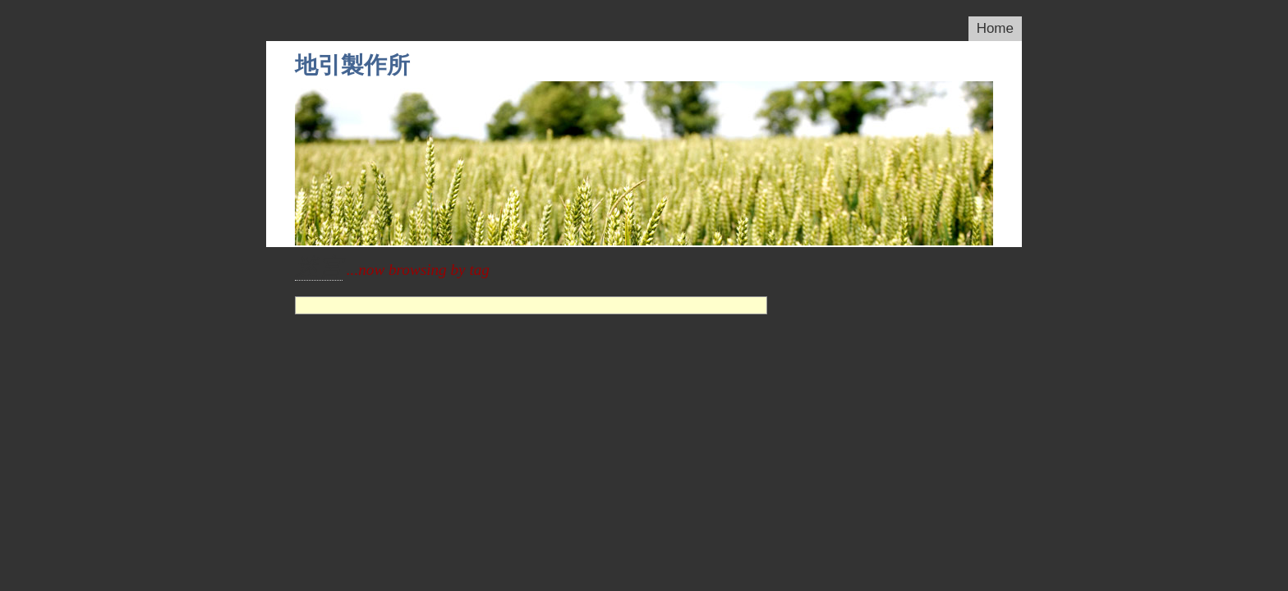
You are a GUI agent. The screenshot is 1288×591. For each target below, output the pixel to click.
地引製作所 (352, 65)
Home (995, 28)
